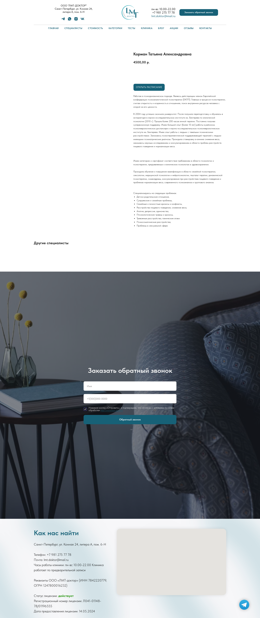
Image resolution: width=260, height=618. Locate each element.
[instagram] (76, 20)
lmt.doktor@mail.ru (163, 16)
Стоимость (95, 28)
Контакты (205, 28)
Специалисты (73, 28)
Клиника (147, 28)
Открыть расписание (149, 87)
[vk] (82, 20)
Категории (115, 28)
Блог (161, 28)
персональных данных (111, 410)
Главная (53, 28)
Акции (174, 28)
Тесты (131, 28)
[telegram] (63, 20)
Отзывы (189, 28)
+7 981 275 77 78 (163, 12)
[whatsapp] (69, 20)
